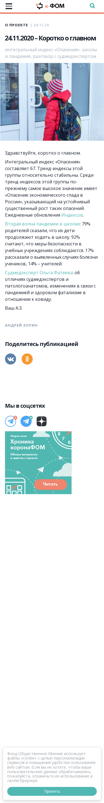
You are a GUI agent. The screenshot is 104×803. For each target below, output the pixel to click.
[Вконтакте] (10, 359)
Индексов (72, 215)
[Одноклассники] (27, 359)
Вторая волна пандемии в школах (42, 224)
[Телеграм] (10, 421)
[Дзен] (41, 421)
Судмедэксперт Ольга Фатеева (39, 273)
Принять (52, 791)
